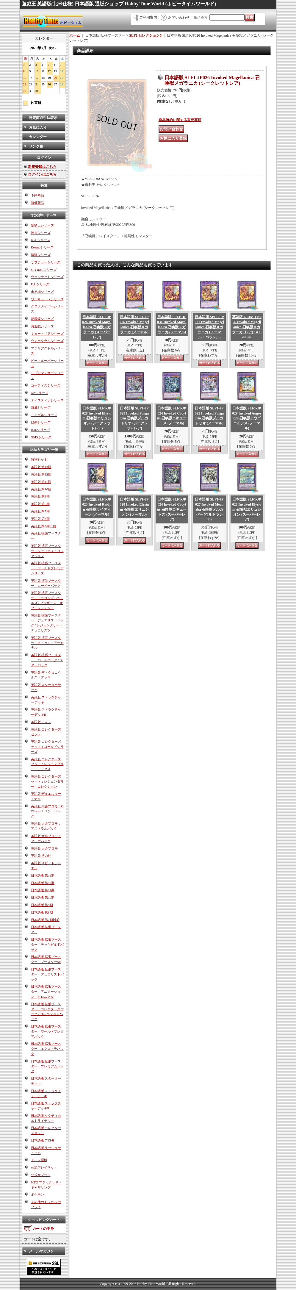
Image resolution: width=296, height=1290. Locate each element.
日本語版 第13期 (43, 875)
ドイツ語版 (39, 1160)
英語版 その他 (41, 855)
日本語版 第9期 (42, 905)
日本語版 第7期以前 (45, 920)
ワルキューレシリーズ (47, 299)
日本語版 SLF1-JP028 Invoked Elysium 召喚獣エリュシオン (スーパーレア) (246, 509)
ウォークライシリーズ (47, 341)
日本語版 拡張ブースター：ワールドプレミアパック (47, 1031)
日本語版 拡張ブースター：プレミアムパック (47, 1066)
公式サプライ (41, 1175)
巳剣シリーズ (41, 422)
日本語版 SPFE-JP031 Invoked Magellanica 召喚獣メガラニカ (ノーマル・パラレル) (209, 327)
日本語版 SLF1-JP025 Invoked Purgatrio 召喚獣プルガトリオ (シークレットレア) (134, 418)
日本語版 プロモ (43, 1140)
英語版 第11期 (41, 482)
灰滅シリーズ (41, 407)
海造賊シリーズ (42, 326)
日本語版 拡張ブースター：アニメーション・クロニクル (46, 991)
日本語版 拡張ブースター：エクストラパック (47, 1049)
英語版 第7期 (40, 511)
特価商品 (37, 202)
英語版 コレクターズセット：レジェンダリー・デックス (47, 764)
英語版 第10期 (41, 489)
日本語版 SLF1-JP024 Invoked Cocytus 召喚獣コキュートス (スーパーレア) (171, 509)
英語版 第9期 (40, 496)
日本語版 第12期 (43, 883)
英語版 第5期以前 (43, 526)
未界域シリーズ (42, 291)
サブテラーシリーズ (45, 262)
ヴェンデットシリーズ (47, 277)
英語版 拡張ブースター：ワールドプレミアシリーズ (47, 568)
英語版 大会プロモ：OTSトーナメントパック (47, 811)
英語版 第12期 (41, 474)
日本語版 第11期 (42, 890)
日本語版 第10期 (43, 897)
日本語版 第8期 (42, 912)
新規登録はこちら (42, 167)
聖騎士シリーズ (42, 225)
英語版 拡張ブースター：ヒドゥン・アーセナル (47, 643)
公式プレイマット (44, 1167)
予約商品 (37, 195)
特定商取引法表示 (43, 118)
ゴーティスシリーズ (45, 385)
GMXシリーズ (41, 437)
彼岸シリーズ (41, 232)
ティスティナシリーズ (47, 400)
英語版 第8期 (40, 504)
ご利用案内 (148, 17)
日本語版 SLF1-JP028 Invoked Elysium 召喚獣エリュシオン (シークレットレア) (96, 418)
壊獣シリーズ (41, 255)
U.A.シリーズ (40, 240)
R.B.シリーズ (40, 429)
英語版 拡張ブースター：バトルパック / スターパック (47, 660)
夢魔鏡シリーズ (42, 318)
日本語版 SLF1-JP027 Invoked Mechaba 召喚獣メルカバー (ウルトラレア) (209, 509)
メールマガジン (41, 1251)
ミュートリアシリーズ (47, 333)
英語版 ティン (41, 722)
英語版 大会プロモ (44, 848)
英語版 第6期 (40, 518)
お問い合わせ (178, 17)
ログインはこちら (42, 174)
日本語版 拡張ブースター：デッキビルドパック (47, 944)
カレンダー (38, 137)
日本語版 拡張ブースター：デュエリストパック (47, 974)
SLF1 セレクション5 (145, 35)
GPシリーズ (39, 393)
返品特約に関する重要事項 (180, 120)
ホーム (74, 35)
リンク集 (36, 146)
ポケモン (37, 1194)
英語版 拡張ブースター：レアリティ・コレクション (47, 551)
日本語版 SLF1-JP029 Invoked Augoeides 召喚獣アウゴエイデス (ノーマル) (246, 418)
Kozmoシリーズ (42, 247)
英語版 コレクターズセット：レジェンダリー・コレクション (47, 781)
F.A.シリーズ (40, 284)
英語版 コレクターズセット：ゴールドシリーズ (47, 746)
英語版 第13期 (41, 467)
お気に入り (38, 127)
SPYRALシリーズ (44, 269)
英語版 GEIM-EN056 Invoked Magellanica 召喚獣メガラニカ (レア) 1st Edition (247, 327)
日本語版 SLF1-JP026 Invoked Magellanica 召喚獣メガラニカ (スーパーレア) (96, 327)
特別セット (39, 459)
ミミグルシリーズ (44, 415)
